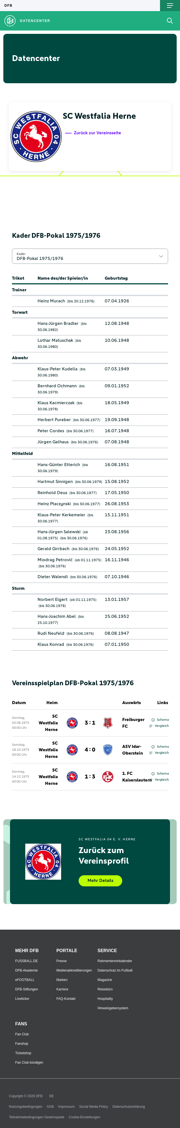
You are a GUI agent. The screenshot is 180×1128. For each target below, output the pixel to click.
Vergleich (159, 726)
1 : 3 (90, 777)
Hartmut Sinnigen (55, 481)
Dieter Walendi (53, 577)
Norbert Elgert (53, 599)
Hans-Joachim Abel (57, 616)
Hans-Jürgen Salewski (59, 532)
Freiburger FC (133, 723)
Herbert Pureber (54, 420)
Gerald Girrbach (53, 549)
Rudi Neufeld (51, 633)
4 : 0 (90, 750)
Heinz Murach (51, 301)
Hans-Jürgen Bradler (58, 323)
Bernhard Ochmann (57, 386)
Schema (160, 720)
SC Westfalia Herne (48, 723)
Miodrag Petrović (55, 560)
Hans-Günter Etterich (59, 464)
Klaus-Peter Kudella (58, 369)
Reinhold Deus (52, 492)
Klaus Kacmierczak (56, 403)
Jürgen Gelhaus (53, 442)
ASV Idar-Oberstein (132, 749)
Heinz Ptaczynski (54, 504)
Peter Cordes (51, 431)
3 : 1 (90, 723)
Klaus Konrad (51, 644)
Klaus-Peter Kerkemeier (61, 515)
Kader (21, 254)
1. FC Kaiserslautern (137, 776)
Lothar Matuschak (55, 340)
